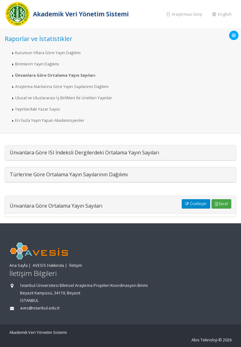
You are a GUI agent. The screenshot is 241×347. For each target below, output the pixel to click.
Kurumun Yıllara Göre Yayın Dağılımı (48, 52)
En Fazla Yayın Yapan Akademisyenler (49, 120)
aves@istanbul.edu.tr (40, 308)
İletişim (75, 265)
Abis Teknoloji (204, 340)
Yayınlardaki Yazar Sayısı (37, 109)
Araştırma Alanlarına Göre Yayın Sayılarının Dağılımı (62, 86)
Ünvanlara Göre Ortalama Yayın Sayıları (55, 75)
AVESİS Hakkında (48, 265)
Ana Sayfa (18, 265)
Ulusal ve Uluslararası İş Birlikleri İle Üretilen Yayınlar (63, 98)
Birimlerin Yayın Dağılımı (37, 64)
